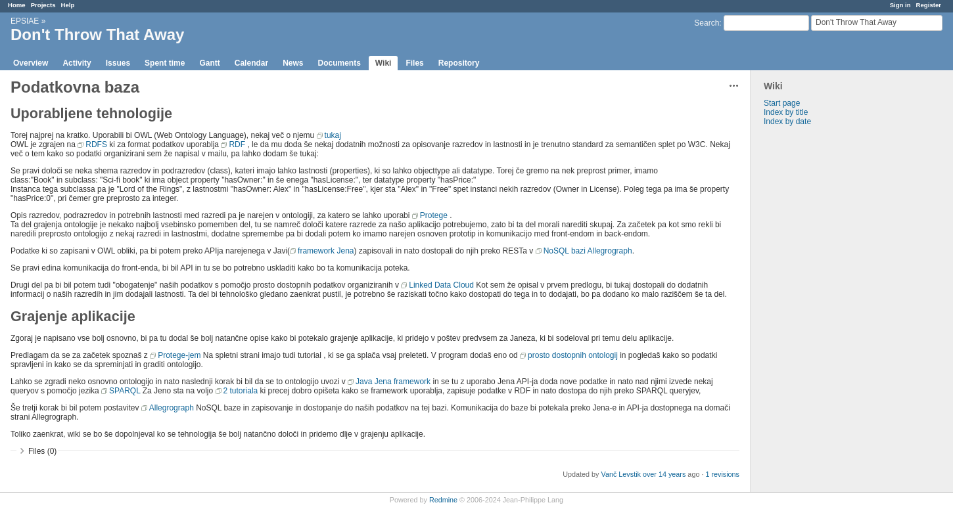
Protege (434, 215)
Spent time (165, 63)
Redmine (443, 500)
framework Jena (326, 250)
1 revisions (722, 474)
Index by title (786, 112)
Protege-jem (179, 355)
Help (68, 5)
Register (928, 5)
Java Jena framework (393, 381)
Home (17, 5)
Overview (30, 63)
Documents (339, 63)
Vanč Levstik (621, 474)
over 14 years (664, 474)
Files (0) (42, 451)
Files (414, 63)
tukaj (333, 135)
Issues (118, 63)
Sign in (900, 5)
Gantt (209, 63)
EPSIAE (25, 21)
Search (706, 23)
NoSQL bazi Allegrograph (588, 250)
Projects (43, 5)
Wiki (383, 63)
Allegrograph (171, 407)
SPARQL (124, 390)
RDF (237, 144)
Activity (76, 63)
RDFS (96, 144)
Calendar (251, 63)
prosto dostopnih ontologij (573, 355)
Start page (782, 103)
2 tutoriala (240, 390)
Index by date (787, 121)
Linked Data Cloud (441, 285)
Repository (459, 63)
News (293, 63)
